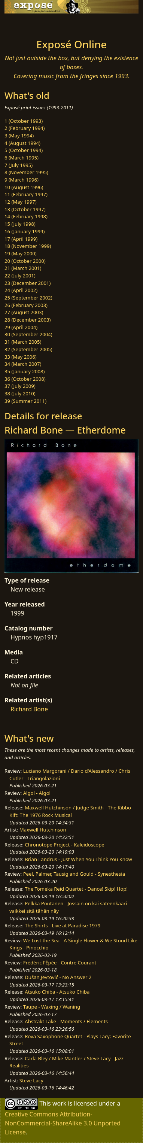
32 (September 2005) (28, 349)
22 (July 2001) (20, 275)
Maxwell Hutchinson (42, 829)
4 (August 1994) (22, 143)
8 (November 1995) (26, 172)
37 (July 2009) (20, 386)
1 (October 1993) (23, 121)
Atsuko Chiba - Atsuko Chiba (57, 991)
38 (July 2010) (20, 393)
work (59, 1103)
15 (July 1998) (20, 224)
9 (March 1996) (21, 179)
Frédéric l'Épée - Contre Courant (59, 962)
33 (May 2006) (20, 356)
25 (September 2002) (28, 297)
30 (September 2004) (28, 334)
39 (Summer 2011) (25, 401)
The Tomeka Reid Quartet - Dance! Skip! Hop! (76, 888)
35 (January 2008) (24, 371)
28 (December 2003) (27, 319)
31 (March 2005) (22, 341)
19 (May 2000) (20, 253)
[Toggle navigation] (23, 23)
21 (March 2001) (22, 268)
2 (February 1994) (24, 128)
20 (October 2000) (25, 261)
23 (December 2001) (27, 283)
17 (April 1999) (20, 238)
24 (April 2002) (20, 290)
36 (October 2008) (25, 379)
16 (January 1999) (24, 231)
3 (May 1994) (19, 135)
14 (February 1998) (26, 216)
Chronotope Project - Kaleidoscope (64, 844)
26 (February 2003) (26, 305)
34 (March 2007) (22, 364)
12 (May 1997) (20, 201)
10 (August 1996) (23, 187)
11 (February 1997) (26, 194)
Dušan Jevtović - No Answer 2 (58, 977)
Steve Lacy (31, 1080)
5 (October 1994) (23, 150)
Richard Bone (29, 709)
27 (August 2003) (23, 312)
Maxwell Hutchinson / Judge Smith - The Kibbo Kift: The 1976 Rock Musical (70, 811)
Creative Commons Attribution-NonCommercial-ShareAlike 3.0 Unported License (63, 1123)
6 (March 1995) (21, 157)
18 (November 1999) (27, 246)
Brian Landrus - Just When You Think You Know (78, 859)
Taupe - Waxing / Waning (51, 1006)
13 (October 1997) (25, 209)
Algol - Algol (37, 793)
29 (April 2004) (20, 327)
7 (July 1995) (18, 165)
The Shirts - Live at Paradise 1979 (62, 925)
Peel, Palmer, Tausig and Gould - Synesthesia (74, 873)
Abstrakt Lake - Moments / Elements (66, 1021)
